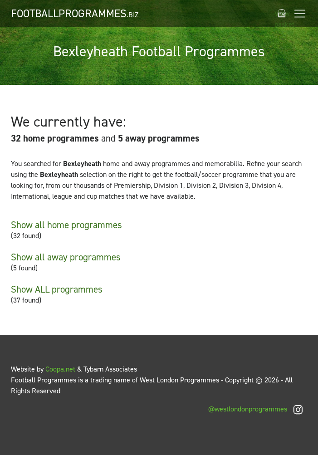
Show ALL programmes (57, 289)
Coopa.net (60, 369)
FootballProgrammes (74, 13)
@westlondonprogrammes (257, 409)
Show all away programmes (66, 257)
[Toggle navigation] (300, 13)
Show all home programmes (66, 225)
